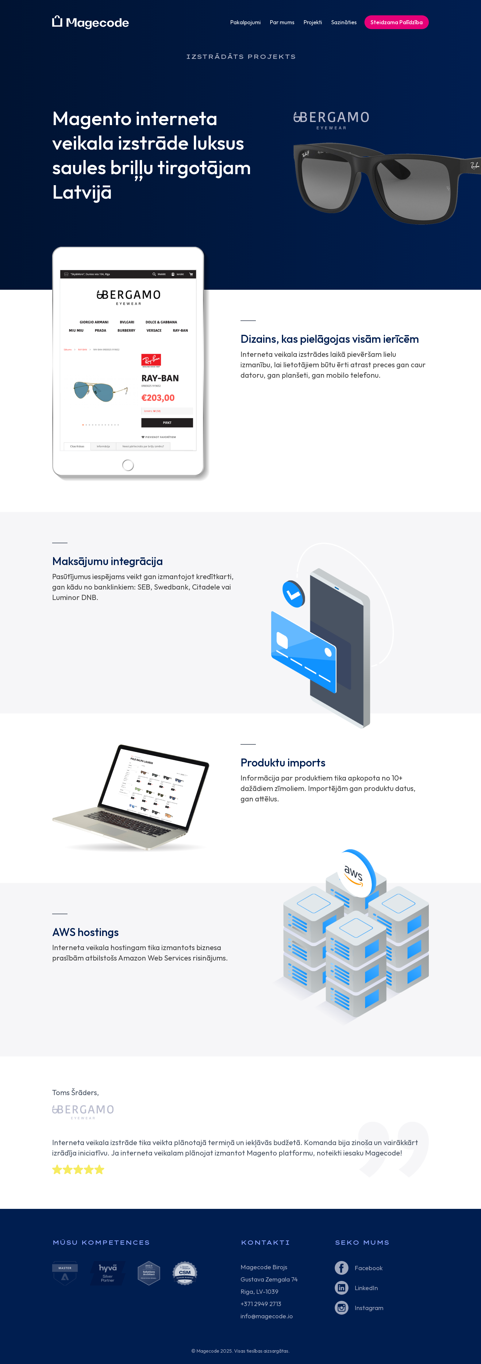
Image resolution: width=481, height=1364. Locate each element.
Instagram (369, 1308)
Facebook (369, 1268)
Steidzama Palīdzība (397, 22)
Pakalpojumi (245, 22)
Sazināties (344, 22)
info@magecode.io (266, 1316)
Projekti (313, 22)
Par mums (282, 22)
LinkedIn (366, 1288)
